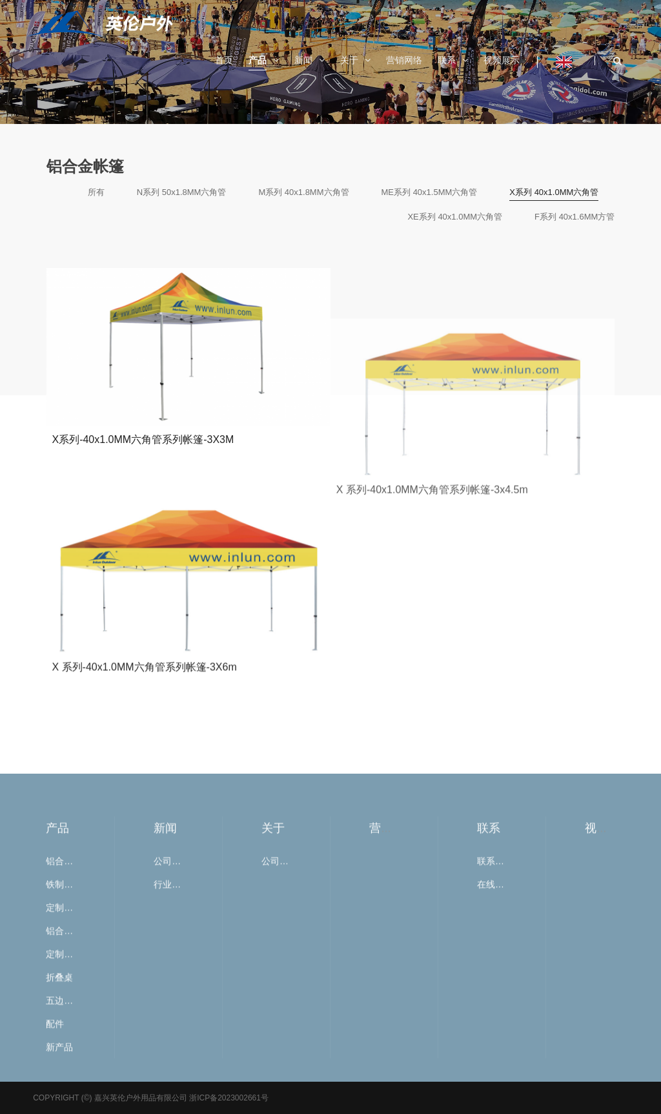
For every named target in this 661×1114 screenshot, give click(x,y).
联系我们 (492, 1048)
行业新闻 (168, 1071)
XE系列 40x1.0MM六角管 (454, 217)
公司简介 (276, 1048)
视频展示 (608, 1015)
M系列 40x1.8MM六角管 (303, 192)
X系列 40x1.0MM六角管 (553, 192)
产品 (57, 1015)
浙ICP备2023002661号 (228, 1097)
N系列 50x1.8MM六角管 (182, 192)
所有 (96, 192)
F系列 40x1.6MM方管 (574, 217)
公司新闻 (168, 1048)
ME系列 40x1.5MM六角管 (429, 192)
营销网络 (392, 1015)
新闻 (165, 1015)
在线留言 (492, 1071)
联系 (488, 1015)
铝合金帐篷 (61, 1048)
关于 (273, 1015)
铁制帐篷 (61, 1071)
